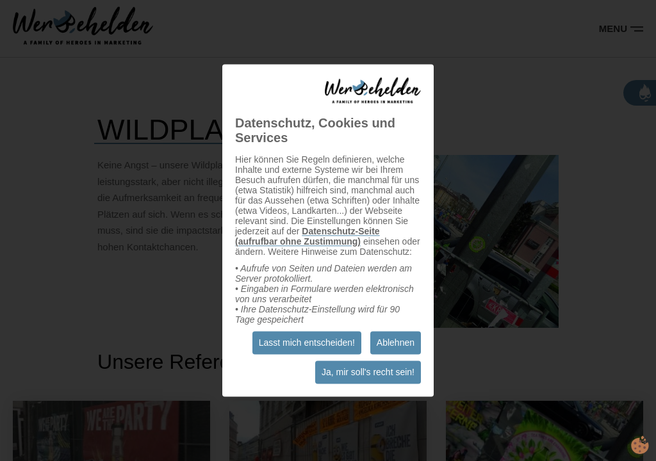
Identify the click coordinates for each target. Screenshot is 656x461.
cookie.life (640, 445)
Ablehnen (395, 343)
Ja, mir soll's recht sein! (368, 373)
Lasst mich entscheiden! (307, 343)
